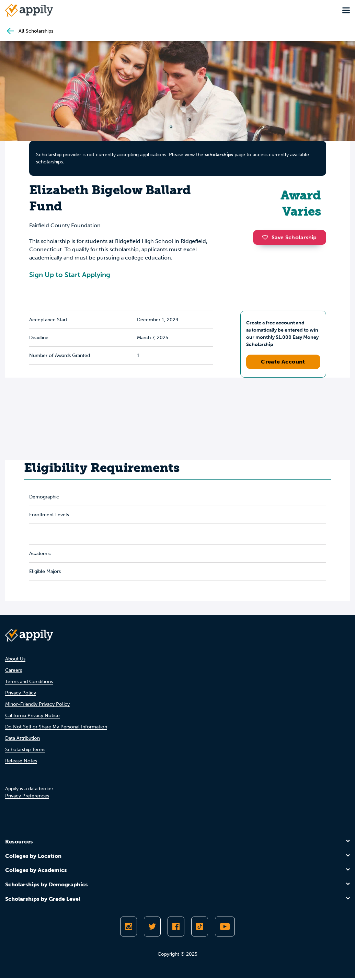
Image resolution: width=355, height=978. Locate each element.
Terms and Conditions (29, 681)
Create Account (283, 361)
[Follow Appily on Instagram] (128, 926)
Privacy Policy (20, 693)
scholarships (219, 155)
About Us (15, 659)
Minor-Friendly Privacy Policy (37, 704)
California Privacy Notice (32, 715)
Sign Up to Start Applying (69, 275)
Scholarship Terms (25, 749)
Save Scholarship (289, 237)
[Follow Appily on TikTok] (199, 926)
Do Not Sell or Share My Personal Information (56, 727)
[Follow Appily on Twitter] (152, 926)
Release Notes (21, 761)
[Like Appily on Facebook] (176, 926)
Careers (13, 670)
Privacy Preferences (27, 796)
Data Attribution (22, 738)
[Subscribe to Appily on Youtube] (225, 926)
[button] (266, 237)
